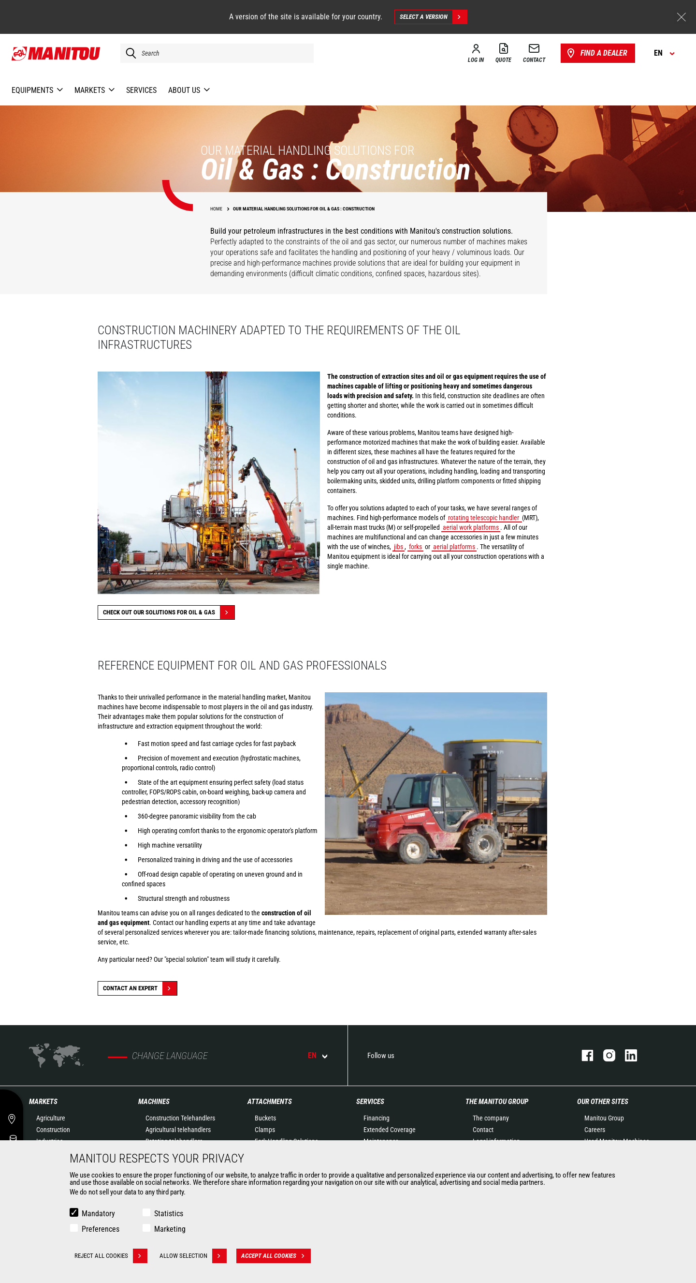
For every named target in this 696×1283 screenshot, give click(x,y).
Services (370, 1101)
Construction (53, 1130)
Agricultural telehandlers (178, 1130)
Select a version (433, 17)
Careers (594, 1130)
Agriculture (50, 1118)
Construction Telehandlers (180, 1118)
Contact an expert (140, 988)
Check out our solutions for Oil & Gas (168, 612)
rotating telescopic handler (484, 518)
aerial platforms (454, 547)
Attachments (269, 1101)
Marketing (170, 1229)
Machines (154, 1101)
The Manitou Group (496, 1101)
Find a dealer (596, 53)
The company (491, 1118)
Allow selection (193, 1256)
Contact (483, 1130)
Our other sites (602, 1101)
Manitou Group (604, 1118)
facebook (583, 1055)
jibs (398, 547)
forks (415, 547)
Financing (376, 1118)
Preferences (100, 1229)
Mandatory (98, 1213)
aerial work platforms (471, 527)
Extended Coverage (389, 1130)
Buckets (265, 1118)
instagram (604, 1055)
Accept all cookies (276, 1256)
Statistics (168, 1213)
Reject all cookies (110, 1256)
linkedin (626, 1055)
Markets (43, 1101)
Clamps (265, 1130)
